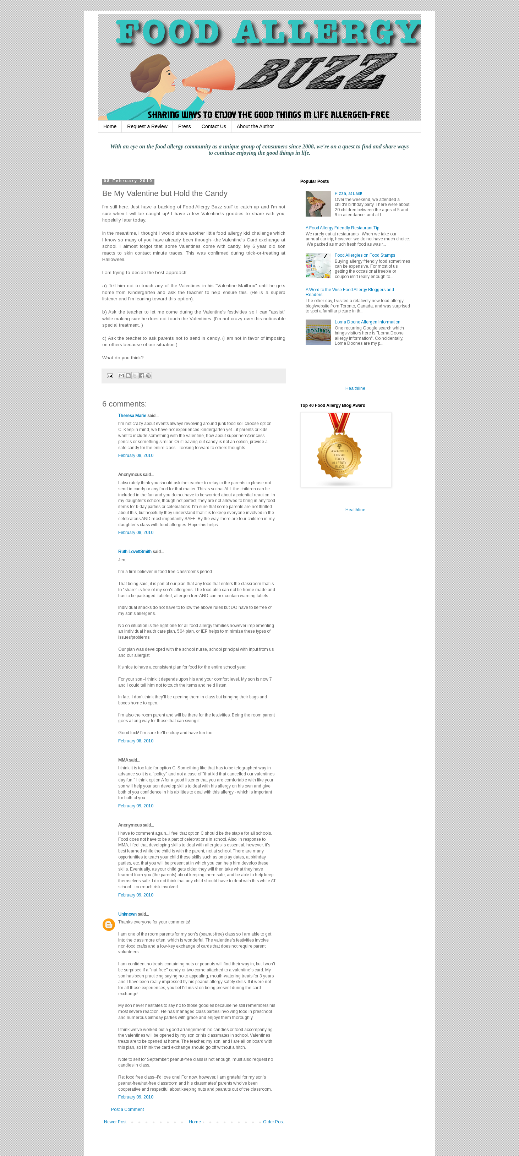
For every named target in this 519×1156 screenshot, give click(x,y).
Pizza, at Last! (348, 193)
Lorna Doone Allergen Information (367, 322)
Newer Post (115, 1121)
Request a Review (147, 126)
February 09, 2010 (135, 805)
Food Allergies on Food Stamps (365, 255)
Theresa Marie (132, 415)
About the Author (255, 126)
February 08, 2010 (135, 455)
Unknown (127, 914)
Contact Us (214, 126)
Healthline (355, 388)
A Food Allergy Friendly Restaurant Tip (342, 227)
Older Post (273, 1121)
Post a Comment (127, 1109)
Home (109, 126)
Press (184, 126)
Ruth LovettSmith (135, 551)
